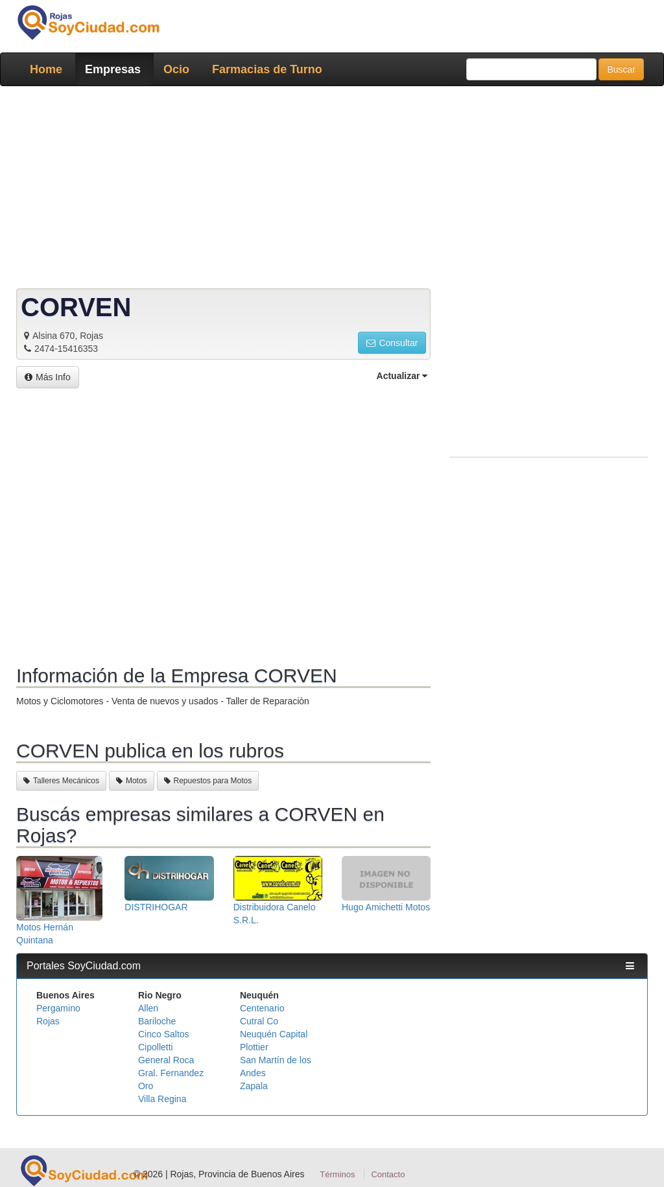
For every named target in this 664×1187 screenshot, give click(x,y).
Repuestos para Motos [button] (208, 780)
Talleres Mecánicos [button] (61, 780)
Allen (148, 1008)
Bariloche (157, 1021)
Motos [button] (131, 780)
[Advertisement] (332, 190)
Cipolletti (155, 1047)
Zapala (254, 1086)
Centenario (262, 1008)
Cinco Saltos (163, 1034)
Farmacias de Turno (267, 69)
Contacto (388, 1174)
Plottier (254, 1047)
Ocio (176, 69)
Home (46, 69)
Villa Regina (162, 1099)
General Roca (166, 1060)
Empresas (113, 69)
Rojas (48, 1021)
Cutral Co (259, 1021)
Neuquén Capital (273, 1034)
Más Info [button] (48, 377)
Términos (337, 1174)
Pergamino (58, 1008)
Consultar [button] (392, 343)
